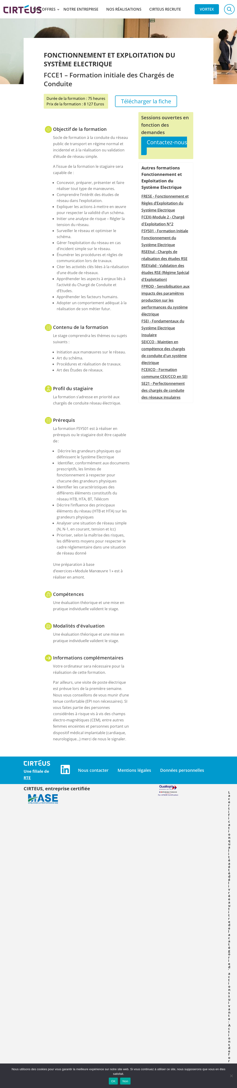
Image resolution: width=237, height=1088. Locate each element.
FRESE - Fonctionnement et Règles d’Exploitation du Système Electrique (165, 203)
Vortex (207, 9)
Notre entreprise (80, 9)
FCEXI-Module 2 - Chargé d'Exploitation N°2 (162, 221)
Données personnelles (182, 770)
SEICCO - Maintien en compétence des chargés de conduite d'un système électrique (164, 352)
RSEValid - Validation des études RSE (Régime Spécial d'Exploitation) (165, 272)
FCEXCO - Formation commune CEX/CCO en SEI (164, 373)
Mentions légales (134, 770)
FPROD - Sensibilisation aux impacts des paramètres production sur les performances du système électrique (165, 300)
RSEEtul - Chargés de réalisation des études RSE (164, 255)
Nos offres (44, 9)
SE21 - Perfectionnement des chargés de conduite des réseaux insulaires (163, 390)
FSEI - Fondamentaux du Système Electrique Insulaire (162, 328)
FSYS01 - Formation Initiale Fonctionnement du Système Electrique (164, 237)
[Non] (231, 1075)
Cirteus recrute (165, 9)
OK (113, 1081)
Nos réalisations (123, 9)
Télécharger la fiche (146, 101)
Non (125, 1081)
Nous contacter (93, 770)
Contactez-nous (167, 142)
